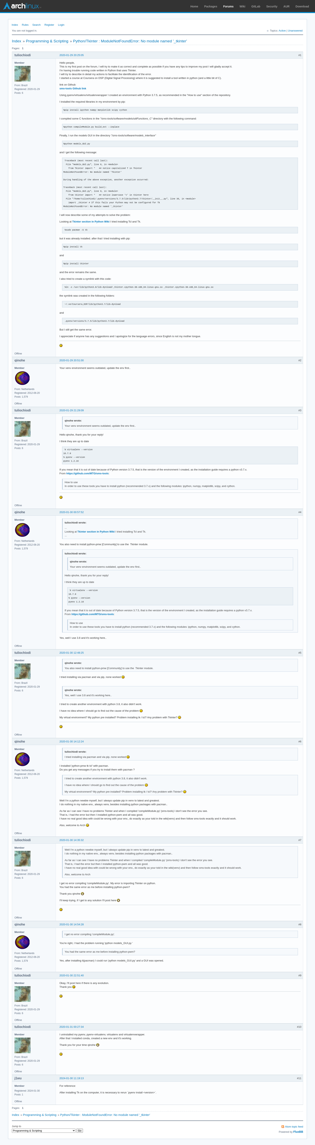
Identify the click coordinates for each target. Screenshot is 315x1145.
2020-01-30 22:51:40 (71, 975)
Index (15, 24)
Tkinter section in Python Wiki (91, 221)
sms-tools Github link (72, 88)
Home (194, 6)
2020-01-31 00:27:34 (71, 1026)
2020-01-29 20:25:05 (71, 55)
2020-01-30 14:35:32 (71, 840)
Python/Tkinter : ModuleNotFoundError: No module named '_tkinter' (130, 41)
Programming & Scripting (47, 41)
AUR (286, 6)
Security (271, 6)
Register (49, 24)
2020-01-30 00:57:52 (71, 512)
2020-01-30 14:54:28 (71, 924)
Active (282, 30)
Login (61, 24)
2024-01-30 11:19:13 (71, 1078)
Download (302, 6)
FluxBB (298, 1131)
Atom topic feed (294, 1126)
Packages (210, 6)
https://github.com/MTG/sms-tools (87, 473)
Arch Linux (22, 6)
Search (36, 24)
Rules (25, 24)
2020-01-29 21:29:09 (71, 410)
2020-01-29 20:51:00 (71, 360)
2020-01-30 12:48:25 (71, 652)
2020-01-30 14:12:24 (71, 741)
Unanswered (295, 30)
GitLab (255, 6)
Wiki (242, 6)
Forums (228, 6)
